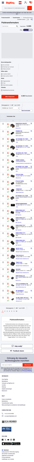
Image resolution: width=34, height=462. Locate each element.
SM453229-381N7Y (21, 123)
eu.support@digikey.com (9, 416)
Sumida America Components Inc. (24, 163)
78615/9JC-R (19, 255)
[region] (17, 450)
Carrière (4, 385)
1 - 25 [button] (11, 105)
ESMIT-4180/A (20, 160)
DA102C (18, 269)
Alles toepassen (10, 96)
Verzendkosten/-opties (7, 403)
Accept (16, 459)
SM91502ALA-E (20, 276)
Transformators (16, 17)
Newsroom (4, 390)
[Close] (32, 442)
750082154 (19, 131)
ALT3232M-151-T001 (22, 139)
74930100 (19, 189)
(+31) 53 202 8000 (8, 414)
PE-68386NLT (20, 290)
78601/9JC (19, 262)
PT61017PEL (19, 174)
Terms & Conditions (7, 455)
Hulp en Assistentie (6, 399)
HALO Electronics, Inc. (21, 287)
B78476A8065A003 (21, 203)
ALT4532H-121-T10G (22, 195)
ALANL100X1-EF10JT (22, 297)
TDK (17, 142)
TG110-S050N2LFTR (22, 283)
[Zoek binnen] (9, 26)
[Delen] (32, 19)
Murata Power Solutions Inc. (22, 251)
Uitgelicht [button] (7, 108)
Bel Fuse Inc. (18, 215)
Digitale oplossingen (7, 389)
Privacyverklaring (27, 370)
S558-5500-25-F (20, 210)
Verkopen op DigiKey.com (8, 383)
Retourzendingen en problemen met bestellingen (13, 405)
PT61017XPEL (20, 181)
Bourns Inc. (18, 128)
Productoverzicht (5, 17)
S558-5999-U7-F (20, 218)
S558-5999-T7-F (20, 233)
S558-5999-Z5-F (20, 240)
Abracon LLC (19, 301)
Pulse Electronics (20, 294)
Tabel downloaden (25, 110)
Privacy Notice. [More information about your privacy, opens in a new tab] (18, 455)
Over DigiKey (5, 379)
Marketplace (5, 381)
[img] (10, 3)
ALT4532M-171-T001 (22, 146)
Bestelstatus (5, 401)
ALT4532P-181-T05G (22, 166)
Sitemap (4, 387)
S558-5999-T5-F (20, 225)
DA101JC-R (19, 248)
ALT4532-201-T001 (21, 153)
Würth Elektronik (19, 135)
